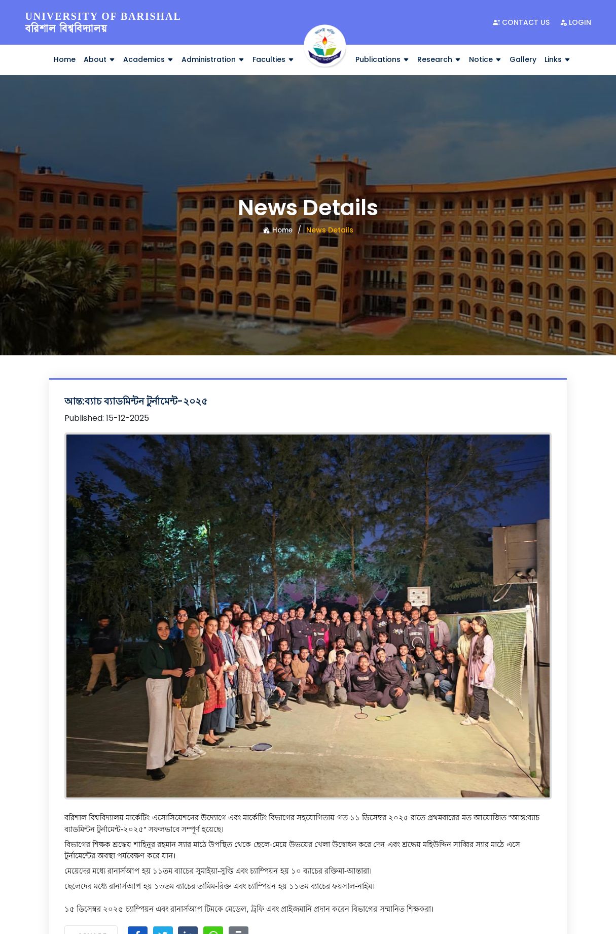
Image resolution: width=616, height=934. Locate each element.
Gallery (523, 59)
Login (575, 22)
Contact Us (521, 22)
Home (65, 59)
